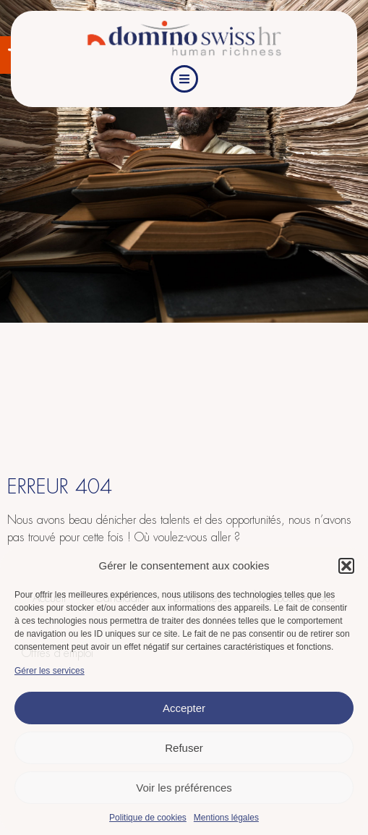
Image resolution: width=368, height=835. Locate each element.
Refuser (184, 748)
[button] (346, 566)
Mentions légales (226, 818)
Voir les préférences (184, 787)
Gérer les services (49, 671)
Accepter (184, 708)
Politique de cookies (148, 818)
